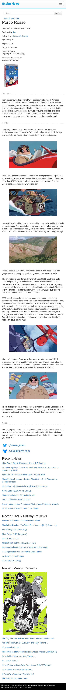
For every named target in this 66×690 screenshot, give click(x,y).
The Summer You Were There (14, 678)
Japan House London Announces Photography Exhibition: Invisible (30, 504)
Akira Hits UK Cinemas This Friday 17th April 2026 (23, 475)
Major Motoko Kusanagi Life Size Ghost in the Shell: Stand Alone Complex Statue (29, 480)
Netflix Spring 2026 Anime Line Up (16, 491)
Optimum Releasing (20, 36)
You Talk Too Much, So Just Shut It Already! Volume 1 (25, 643)
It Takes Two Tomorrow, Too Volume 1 (18, 674)
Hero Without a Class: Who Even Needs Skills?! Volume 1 (26, 665)
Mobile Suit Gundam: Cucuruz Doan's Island (21, 521)
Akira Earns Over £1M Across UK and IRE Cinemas (24, 463)
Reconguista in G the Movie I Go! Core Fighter (22, 552)
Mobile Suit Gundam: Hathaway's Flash (19, 543)
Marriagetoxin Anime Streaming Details (18, 495)
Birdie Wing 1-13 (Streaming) (14, 529)
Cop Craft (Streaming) (11, 561)
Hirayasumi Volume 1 (11, 647)
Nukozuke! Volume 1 (11, 661)
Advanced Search (11, 19)
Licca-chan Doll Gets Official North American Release (24, 486)
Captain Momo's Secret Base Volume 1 (18, 656)
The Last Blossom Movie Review (16, 500)
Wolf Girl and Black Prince (13, 556)
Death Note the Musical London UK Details (20, 508)
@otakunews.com (19, 450)
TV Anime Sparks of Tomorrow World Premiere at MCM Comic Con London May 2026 (30, 468)
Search (57, 13)
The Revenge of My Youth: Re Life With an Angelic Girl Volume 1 (29, 652)
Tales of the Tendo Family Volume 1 (17, 669)
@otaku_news (16, 445)
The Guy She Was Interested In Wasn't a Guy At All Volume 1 (28, 638)
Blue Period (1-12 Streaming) (14, 534)
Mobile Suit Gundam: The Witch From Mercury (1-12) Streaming (29, 525)
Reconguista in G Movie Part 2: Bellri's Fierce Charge (24, 547)
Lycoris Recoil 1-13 (10, 538)
